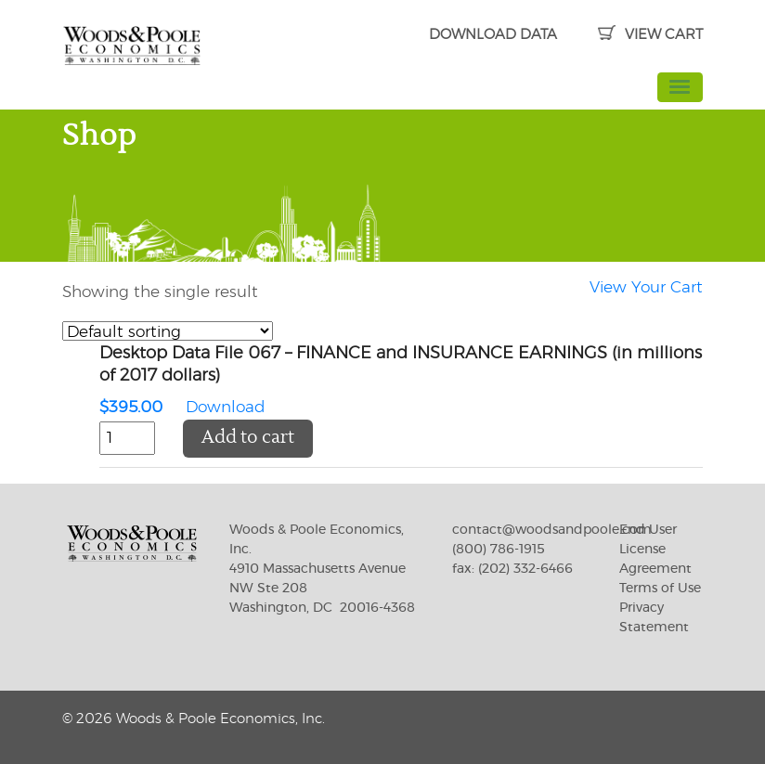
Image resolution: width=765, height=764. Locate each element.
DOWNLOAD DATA (493, 35)
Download (401, 381)
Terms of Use (660, 588)
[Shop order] (167, 331)
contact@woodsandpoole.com (552, 530)
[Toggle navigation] (680, 87)
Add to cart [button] (247, 437)
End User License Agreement (655, 550)
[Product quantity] (127, 438)
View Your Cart (646, 287)
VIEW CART (650, 35)
